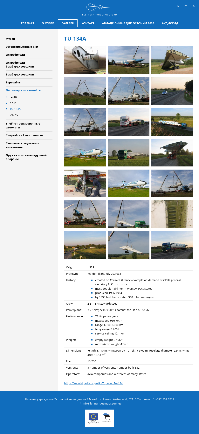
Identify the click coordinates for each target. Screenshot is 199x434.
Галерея (68, 23)
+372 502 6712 (164, 399)
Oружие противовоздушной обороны (26, 157)
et (169, 6)
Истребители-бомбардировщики (20, 64)
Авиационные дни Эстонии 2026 (128, 23)
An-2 (13, 103)
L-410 (13, 97)
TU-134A (15, 109)
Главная (27, 23)
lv (185, 6)
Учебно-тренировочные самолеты (23, 125)
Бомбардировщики (20, 74)
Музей (10, 39)
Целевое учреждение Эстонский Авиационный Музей (61, 399)
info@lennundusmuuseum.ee (102, 403)
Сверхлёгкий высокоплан (24, 135)
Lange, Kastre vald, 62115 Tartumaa (126, 399)
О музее (48, 23)
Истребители (15, 54)
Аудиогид (170, 23)
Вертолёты (13, 82)
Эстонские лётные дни (22, 47)
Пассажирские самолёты (23, 90)
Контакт (87, 23)
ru (193, 6)
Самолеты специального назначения (23, 145)
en (177, 6)
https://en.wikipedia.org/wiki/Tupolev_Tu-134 (93, 383)
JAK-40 (14, 114)
